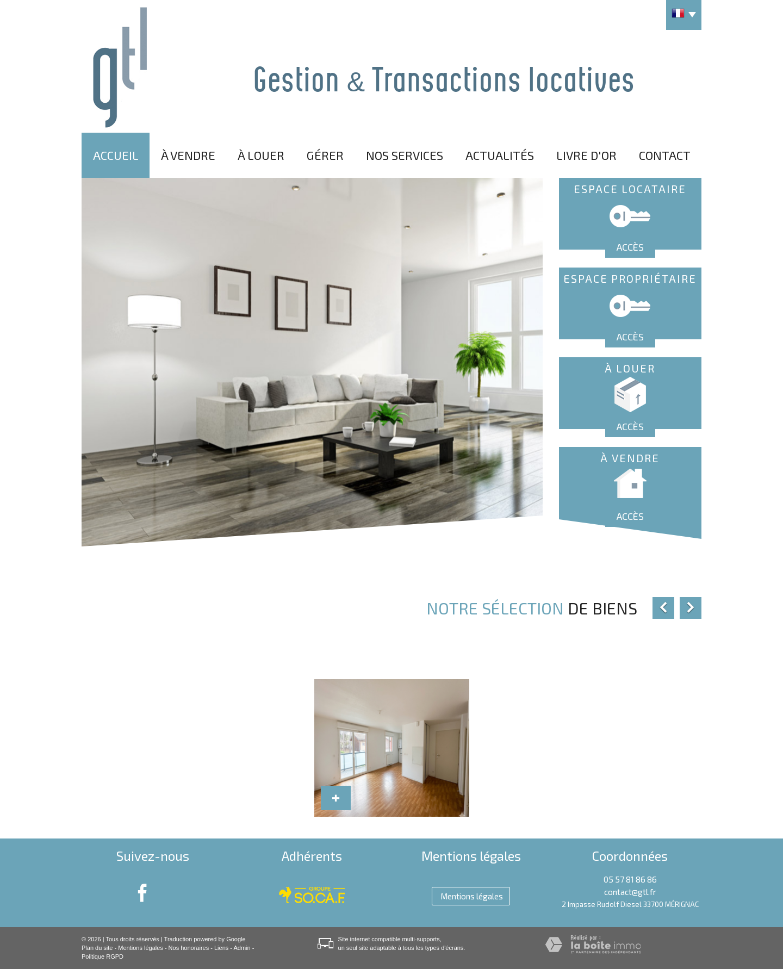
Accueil (116, 155)
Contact (665, 155)
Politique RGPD (102, 956)
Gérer (325, 155)
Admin (241, 948)
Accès (630, 247)
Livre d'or (586, 155)
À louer (261, 155)
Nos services (404, 155)
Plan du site (97, 948)
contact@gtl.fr (630, 892)
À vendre (188, 155)
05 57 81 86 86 (630, 879)
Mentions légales (140, 948)
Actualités (499, 155)
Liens (221, 948)
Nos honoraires (189, 948)
